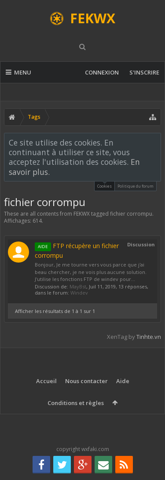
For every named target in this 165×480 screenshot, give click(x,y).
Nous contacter (86, 381)
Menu (18, 72)
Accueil (46, 381)
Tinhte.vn (148, 337)
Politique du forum (135, 186)
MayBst (78, 286)
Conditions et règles (76, 403)
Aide (122, 381)
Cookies (104, 185)
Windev (79, 292)
